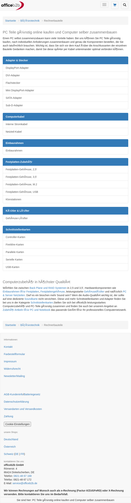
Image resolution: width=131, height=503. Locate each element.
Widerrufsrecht (12, 368)
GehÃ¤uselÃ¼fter (94, 291)
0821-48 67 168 (23, 475)
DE (17, 454)
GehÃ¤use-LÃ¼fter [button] (17, 218)
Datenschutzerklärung (16, 401)
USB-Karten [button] (12, 267)
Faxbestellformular (14, 354)
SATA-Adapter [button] (14, 97)
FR (22, 454)
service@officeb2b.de (24, 483)
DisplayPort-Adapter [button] (17, 67)
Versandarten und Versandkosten (23, 409)
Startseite (10, 20)
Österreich (10, 446)
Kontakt (8, 346)
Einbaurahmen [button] (14, 150)
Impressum (10, 361)
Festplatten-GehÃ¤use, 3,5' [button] (21, 176)
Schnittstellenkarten (42, 302)
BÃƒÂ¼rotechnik (29, 20)
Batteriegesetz (32, 394)
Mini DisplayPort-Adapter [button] (20, 90)
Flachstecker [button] (13, 82)
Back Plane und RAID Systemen (48, 287)
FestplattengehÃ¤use (52, 291)
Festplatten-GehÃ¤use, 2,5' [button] (21, 169)
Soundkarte (31, 298)
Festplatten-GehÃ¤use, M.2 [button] (21, 184)
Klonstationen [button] (13, 199)
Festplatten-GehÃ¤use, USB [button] (22, 191)
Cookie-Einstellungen (17, 424)
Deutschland (11, 439)
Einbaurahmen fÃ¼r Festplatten (21, 291)
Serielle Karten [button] (14, 259)
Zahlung (8, 416)
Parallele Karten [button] (15, 252)
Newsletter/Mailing (14, 376)
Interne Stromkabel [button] (16, 124)
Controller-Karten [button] (15, 237)
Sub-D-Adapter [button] (14, 105)
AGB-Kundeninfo (13, 394)
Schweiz (8, 454)
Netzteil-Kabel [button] (14, 131)
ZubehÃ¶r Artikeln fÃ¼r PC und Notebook (26, 309)
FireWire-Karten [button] (15, 244)
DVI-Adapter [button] (13, 75)
